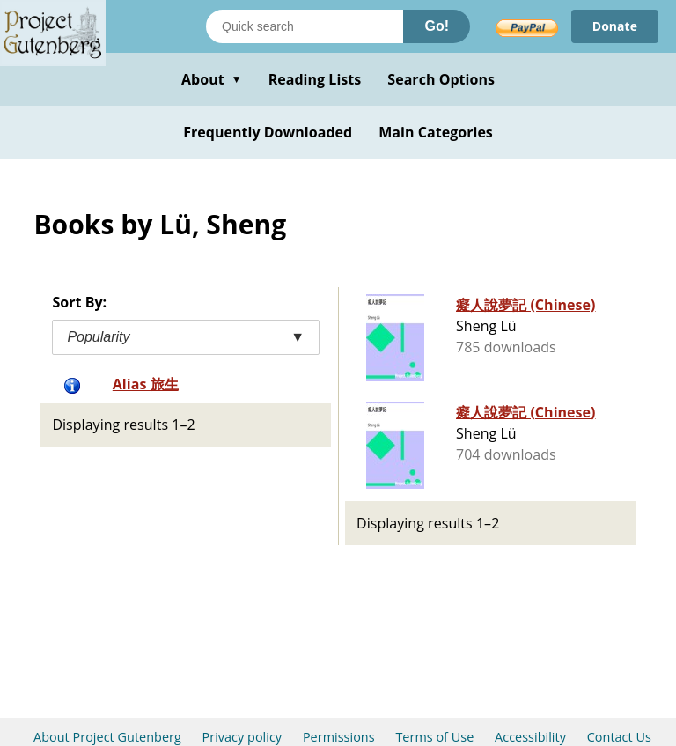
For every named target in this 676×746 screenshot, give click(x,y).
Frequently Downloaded (267, 132)
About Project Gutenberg (107, 736)
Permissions (339, 736)
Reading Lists (315, 79)
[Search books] (304, 26)
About (211, 79)
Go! (436, 25)
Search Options (441, 79)
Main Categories (435, 132)
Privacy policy (242, 736)
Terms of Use (434, 736)
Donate (614, 26)
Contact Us (619, 736)
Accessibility (530, 736)
